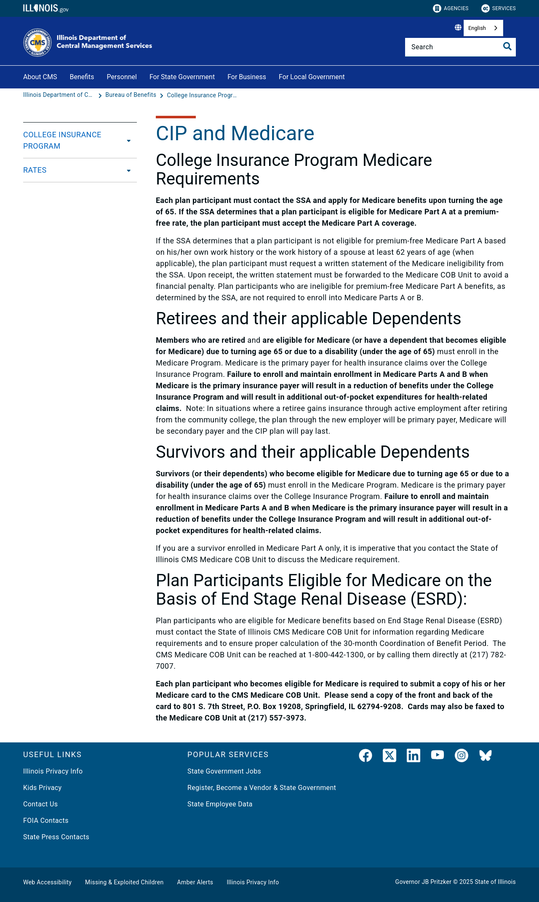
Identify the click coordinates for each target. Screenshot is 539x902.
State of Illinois (495, 881)
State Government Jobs (224, 771)
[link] (365, 757)
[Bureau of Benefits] (131, 95)
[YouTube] (437, 757)
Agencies (451, 8)
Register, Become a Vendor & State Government (261, 788)
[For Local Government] (351, 75)
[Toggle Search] (507, 46)
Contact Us (40, 804)
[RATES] (126, 170)
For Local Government (312, 77)
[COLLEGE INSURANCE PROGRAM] (128, 140)
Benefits (81, 77)
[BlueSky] (485, 757)
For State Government (182, 77)
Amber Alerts (195, 882)
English (477, 28)
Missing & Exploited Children (124, 882)
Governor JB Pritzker (423, 881)
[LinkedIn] (413, 757)
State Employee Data (220, 804)
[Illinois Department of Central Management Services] (59, 95)
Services (498, 8)
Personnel (122, 77)
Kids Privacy (42, 788)
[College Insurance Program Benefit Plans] (202, 95)
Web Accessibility (47, 882)
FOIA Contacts (46, 821)
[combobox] (483, 28)
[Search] (460, 47)
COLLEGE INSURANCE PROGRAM (62, 140)
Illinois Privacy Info (53, 771)
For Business (246, 77)
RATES (35, 169)
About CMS (40, 77)
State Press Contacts (56, 837)
